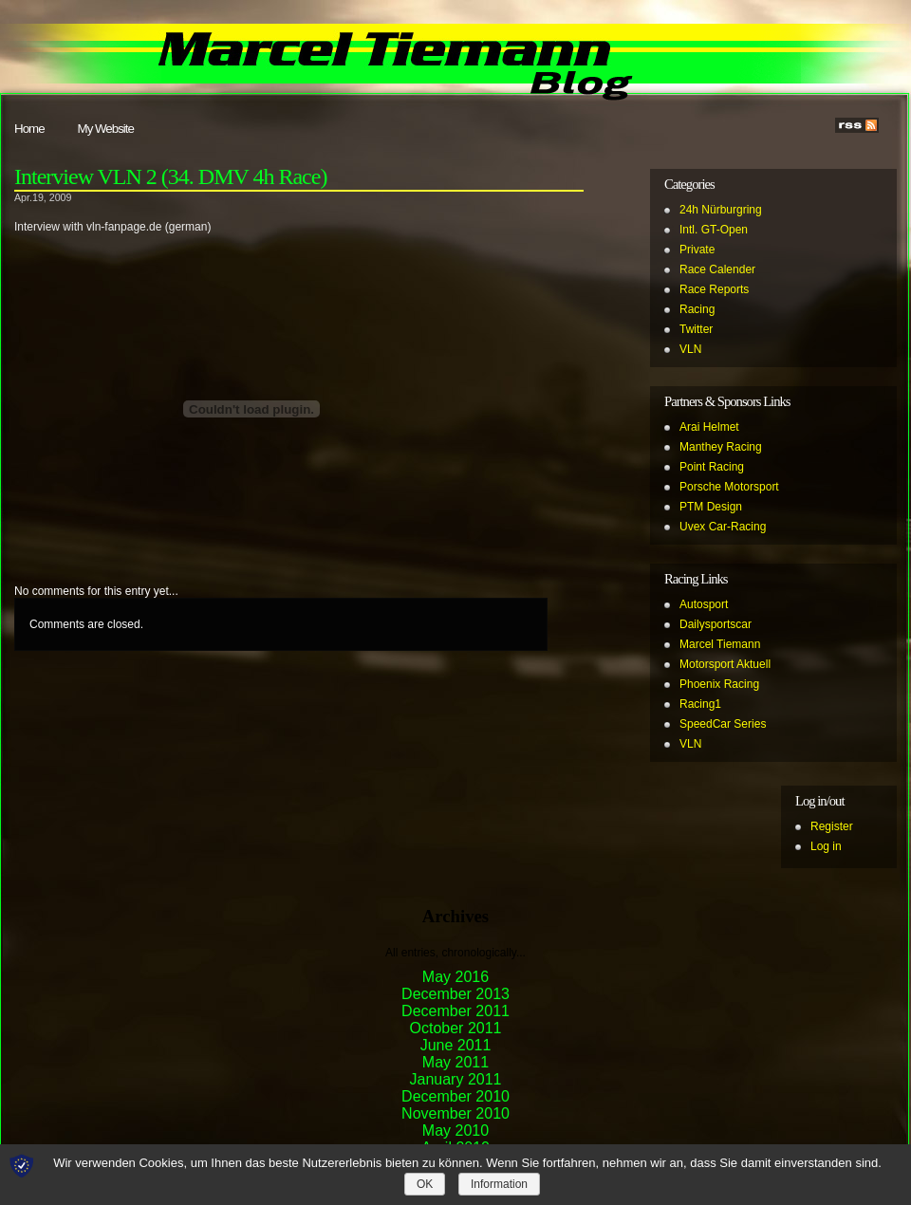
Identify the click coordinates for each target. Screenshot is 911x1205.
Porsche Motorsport (729, 486)
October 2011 (456, 1028)
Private (697, 249)
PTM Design (710, 506)
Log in (826, 846)
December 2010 (455, 1096)
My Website (106, 128)
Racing (697, 309)
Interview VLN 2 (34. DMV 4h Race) (170, 176)
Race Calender (717, 269)
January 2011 (456, 1079)
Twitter (696, 329)
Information (499, 1184)
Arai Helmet (709, 427)
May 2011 (455, 1062)
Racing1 (700, 704)
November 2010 (455, 1113)
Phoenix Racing (719, 684)
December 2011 (455, 1011)
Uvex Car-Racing (722, 526)
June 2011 (456, 1045)
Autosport (703, 604)
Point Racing (711, 466)
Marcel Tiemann (719, 644)
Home (29, 128)
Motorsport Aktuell (725, 664)
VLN (690, 349)
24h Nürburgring (720, 209)
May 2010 (455, 1130)
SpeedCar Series (722, 724)
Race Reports (714, 289)
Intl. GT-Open (713, 229)
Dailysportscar (715, 624)
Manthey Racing (720, 447)
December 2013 (455, 994)
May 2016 (455, 977)
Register (831, 826)
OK (425, 1184)
